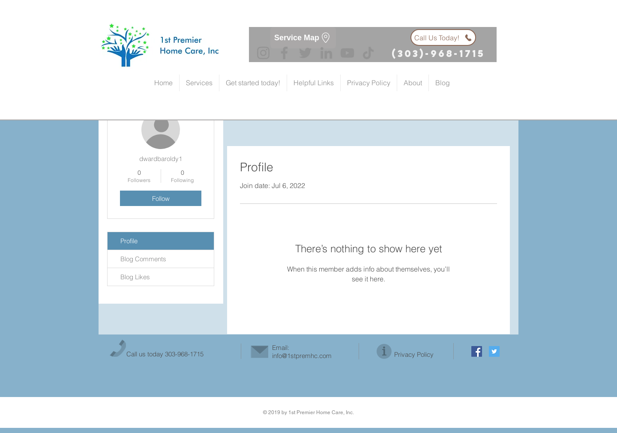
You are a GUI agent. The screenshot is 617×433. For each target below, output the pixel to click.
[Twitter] (305, 53)
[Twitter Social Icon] (494, 351)
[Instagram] (263, 53)
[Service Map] (303, 37)
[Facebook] (284, 53)
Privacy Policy (414, 354)
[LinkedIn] (326, 53)
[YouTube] (347, 53)
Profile (129, 241)
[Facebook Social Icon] (476, 351)
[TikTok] (368, 53)
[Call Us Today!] (443, 37)
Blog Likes (135, 277)
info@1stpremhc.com (302, 356)
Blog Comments (143, 259)
